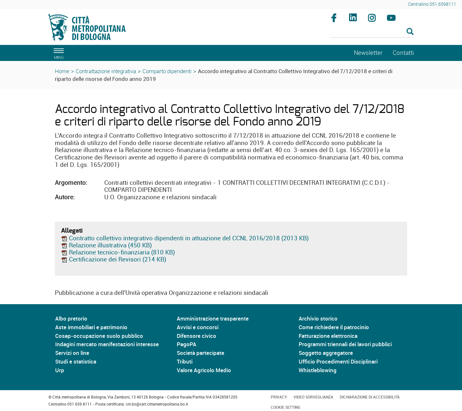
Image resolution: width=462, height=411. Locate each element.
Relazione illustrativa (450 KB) (106, 245)
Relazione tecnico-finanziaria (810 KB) (118, 252)
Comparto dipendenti (167, 71)
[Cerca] (372, 32)
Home (62, 71)
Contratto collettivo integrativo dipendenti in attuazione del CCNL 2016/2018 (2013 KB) (185, 238)
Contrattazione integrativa (106, 71)
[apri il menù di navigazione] (57, 53)
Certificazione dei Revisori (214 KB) (113, 259)
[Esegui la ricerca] (410, 32)
